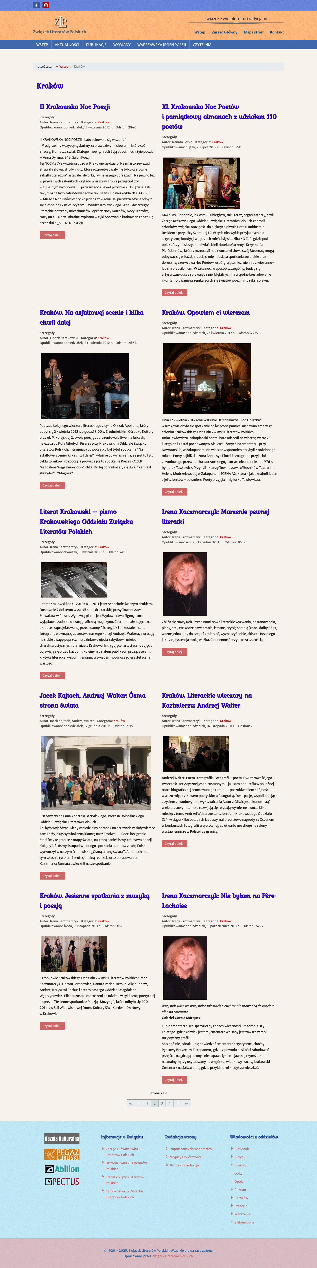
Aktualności (67, 45)
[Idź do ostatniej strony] (186, 1103)
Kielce (238, 1157)
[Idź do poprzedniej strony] (139, 1103)
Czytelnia (202, 45)
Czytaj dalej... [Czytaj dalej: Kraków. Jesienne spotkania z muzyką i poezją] (52, 1026)
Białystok (241, 1149)
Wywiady (122, 45)
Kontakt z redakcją (184, 1165)
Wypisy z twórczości (185, 1157)
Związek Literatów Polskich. (173, 1256)
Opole (238, 1181)
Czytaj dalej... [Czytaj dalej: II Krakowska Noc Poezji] (52, 235)
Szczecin (240, 1206)
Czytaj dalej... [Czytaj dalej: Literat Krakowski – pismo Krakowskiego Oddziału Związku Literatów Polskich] (52, 676)
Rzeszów (241, 1198)
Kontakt (277, 32)
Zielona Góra (244, 1222)
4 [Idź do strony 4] (169, 1103)
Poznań (240, 1190)
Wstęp (199, 32)
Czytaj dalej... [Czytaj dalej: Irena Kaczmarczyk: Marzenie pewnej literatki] (174, 652)
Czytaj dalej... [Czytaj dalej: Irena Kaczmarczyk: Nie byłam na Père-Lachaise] (174, 1080)
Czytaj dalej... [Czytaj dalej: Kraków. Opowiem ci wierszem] (174, 492)
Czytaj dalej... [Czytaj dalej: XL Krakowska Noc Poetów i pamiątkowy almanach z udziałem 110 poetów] (174, 293)
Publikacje (96, 45)
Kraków (103, 122)
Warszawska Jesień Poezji (161, 45)
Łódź (238, 1173)
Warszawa (242, 1214)
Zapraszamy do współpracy (191, 1149)
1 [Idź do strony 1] (147, 1103)
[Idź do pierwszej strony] (130, 1103)
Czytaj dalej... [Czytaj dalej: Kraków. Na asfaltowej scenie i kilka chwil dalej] (52, 485)
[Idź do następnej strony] (177, 1103)
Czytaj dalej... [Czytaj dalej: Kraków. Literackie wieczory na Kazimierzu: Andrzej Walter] (174, 844)
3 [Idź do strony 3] (162, 1103)
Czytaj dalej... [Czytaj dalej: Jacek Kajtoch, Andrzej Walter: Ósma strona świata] (52, 876)
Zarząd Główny (224, 32)
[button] (36, 5)
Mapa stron (253, 32)
